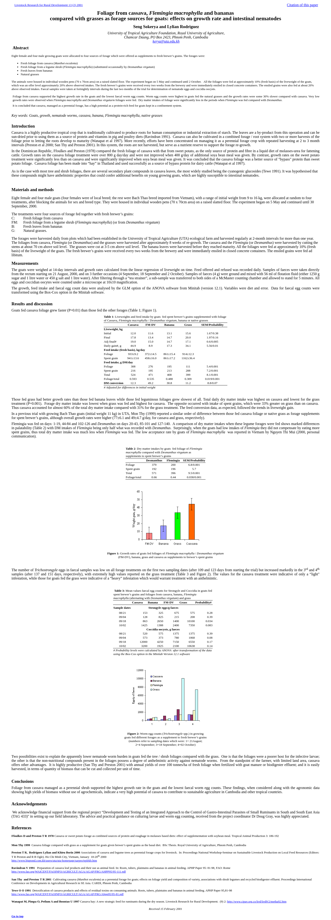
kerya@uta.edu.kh (166, 41)
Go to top (17, 916)
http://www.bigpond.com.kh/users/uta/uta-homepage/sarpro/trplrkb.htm (54, 860)
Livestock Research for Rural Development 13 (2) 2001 (48, 5)
